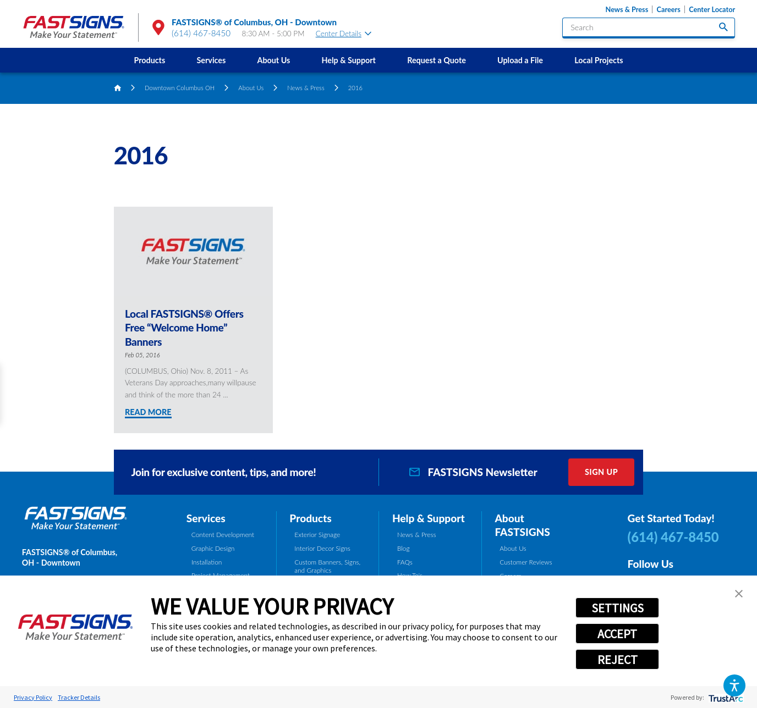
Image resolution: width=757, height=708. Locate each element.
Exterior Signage (317, 534)
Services (211, 60)
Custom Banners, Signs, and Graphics (327, 566)
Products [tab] (310, 518)
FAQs (405, 562)
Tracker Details (79, 697)
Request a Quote (436, 60)
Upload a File (520, 60)
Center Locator (712, 9)
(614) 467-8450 (201, 33)
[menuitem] (149, 60)
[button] (734, 685)
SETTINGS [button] (617, 608)
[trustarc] (724, 697)
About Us (273, 60)
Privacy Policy (33, 697)
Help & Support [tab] (428, 518)
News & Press (627, 9)
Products (149, 60)
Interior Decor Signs (322, 548)
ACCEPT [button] (617, 633)
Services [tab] (206, 518)
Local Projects (598, 60)
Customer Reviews (526, 562)
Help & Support (349, 60)
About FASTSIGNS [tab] (522, 525)
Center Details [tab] (343, 33)
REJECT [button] (617, 659)
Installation (206, 562)
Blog (403, 548)
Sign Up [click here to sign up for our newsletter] (601, 472)
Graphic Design (213, 548)
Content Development (222, 534)
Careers (669, 9)
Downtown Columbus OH (180, 87)
